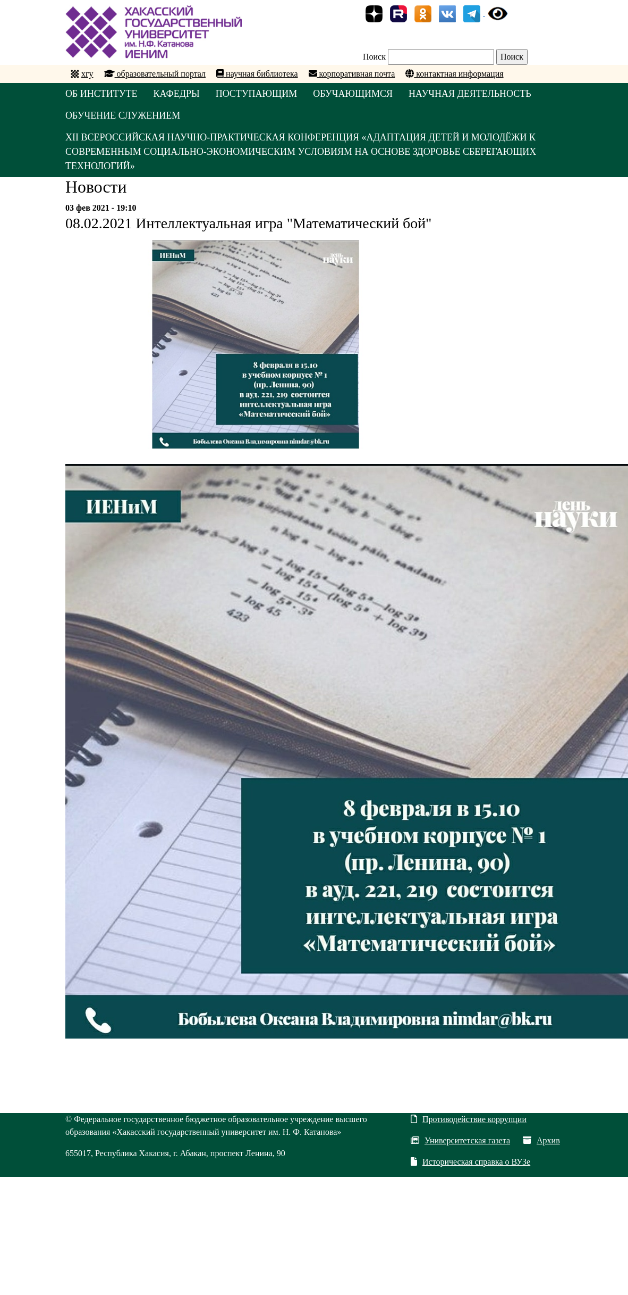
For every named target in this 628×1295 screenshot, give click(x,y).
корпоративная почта (352, 73)
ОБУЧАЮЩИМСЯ (353, 93)
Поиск (374, 56)
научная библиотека (257, 73)
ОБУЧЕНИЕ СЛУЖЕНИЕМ (122, 115)
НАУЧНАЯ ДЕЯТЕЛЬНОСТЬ (470, 93)
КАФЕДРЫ (177, 93)
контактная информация (454, 73)
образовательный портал (155, 73)
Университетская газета (460, 1140)
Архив (541, 1140)
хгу (87, 73)
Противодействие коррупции (469, 1119)
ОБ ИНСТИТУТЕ (101, 93)
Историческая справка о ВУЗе (470, 1161)
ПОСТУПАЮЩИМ (257, 93)
